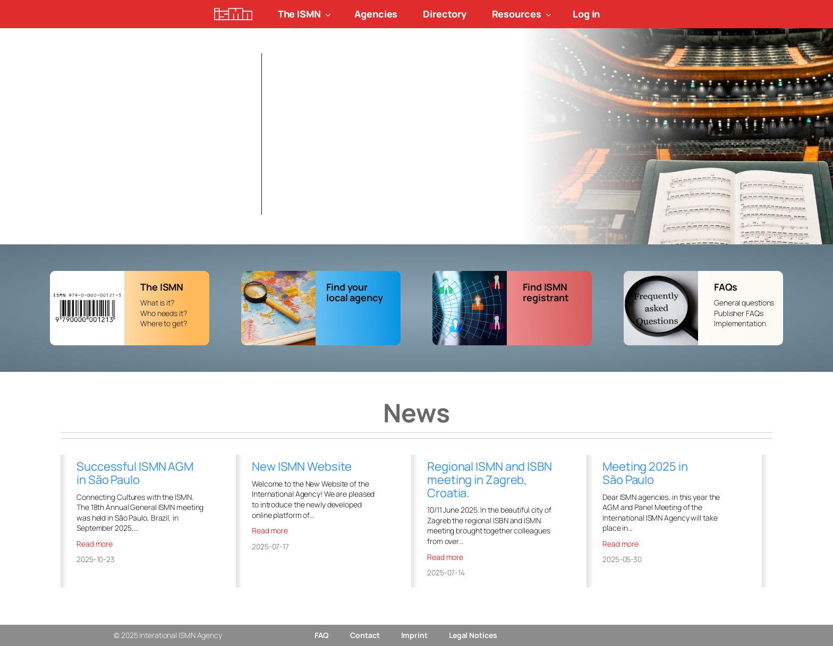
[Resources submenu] (548, 14)
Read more (94, 544)
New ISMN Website (302, 466)
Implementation (740, 323)
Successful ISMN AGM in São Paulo (134, 473)
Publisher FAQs (738, 313)
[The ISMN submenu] (328, 14)
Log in (586, 13)
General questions (744, 303)
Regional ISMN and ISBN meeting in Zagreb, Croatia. (489, 479)
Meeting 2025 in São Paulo (645, 473)
